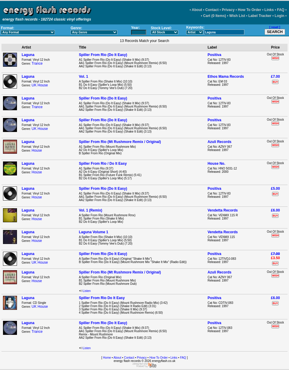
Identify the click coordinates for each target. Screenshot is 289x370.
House (37, 150)
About (197, 10)
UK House (40, 85)
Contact (212, 10)
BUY (275, 81)
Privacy (228, 10)
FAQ (281, 10)
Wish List (237, 16)
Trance (37, 63)
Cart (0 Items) (214, 16)
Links (269, 10)
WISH (275, 58)
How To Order (249, 10)
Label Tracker (259, 16)
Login (280, 16)
